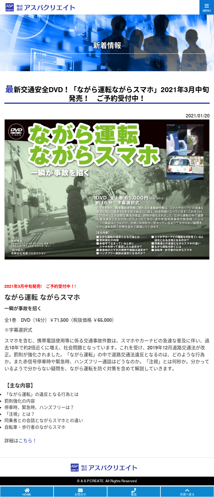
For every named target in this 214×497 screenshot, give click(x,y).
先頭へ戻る (187, 494)
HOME (26, 494)
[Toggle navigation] (206, 7)
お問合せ (80, 494)
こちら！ (27, 441)
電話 (134, 494)
